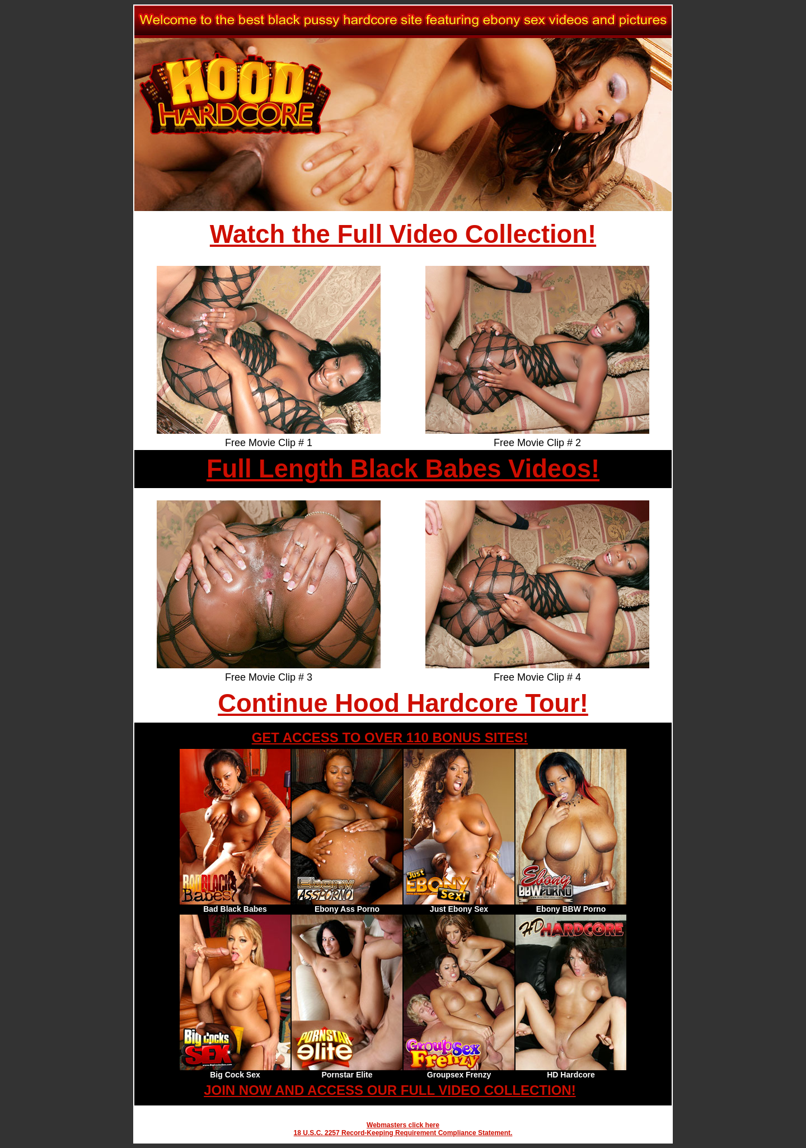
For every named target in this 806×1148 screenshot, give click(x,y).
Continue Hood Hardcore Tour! (403, 703)
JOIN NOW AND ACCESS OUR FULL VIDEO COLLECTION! (389, 1090)
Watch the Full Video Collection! (403, 234)
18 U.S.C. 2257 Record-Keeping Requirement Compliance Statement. (403, 1133)
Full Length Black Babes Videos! (403, 468)
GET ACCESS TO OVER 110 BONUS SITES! (390, 737)
